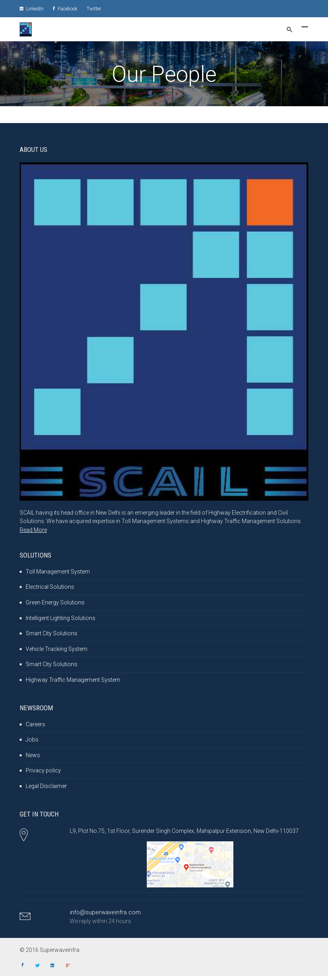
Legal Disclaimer (46, 786)
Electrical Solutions (50, 587)
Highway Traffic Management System (73, 680)
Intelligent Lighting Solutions (60, 618)
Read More (33, 530)
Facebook (65, 9)
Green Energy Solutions (55, 602)
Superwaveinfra (60, 950)
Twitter (94, 9)
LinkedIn (32, 9)
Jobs (32, 739)
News (33, 755)
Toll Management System (58, 571)
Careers (35, 724)
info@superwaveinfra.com (105, 912)
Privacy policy (43, 770)
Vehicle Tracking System (56, 649)
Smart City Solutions (51, 633)
